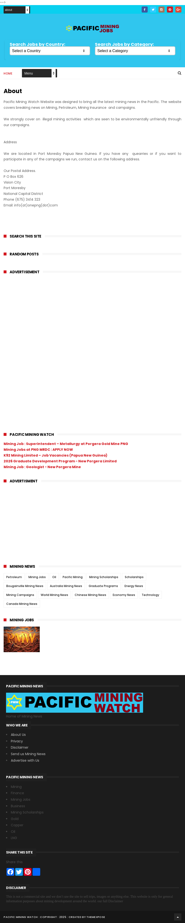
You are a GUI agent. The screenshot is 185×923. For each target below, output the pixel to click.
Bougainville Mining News (24, 586)
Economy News (124, 595)
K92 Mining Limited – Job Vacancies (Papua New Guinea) (55, 455)
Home (8, 73)
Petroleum (14, 577)
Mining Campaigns (20, 595)
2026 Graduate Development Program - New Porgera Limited (60, 461)
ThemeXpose (95, 917)
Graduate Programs (103, 586)
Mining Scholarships (103, 577)
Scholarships (134, 577)
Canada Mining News (21, 604)
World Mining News (54, 595)
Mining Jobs (37, 577)
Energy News (134, 586)
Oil (54, 577)
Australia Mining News (66, 586)
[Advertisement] (40, 351)
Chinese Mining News (90, 595)
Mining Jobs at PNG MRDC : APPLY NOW (38, 449)
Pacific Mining (73, 577)
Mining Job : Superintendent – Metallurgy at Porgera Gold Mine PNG (66, 443)
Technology (150, 595)
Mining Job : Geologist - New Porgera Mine (42, 467)
